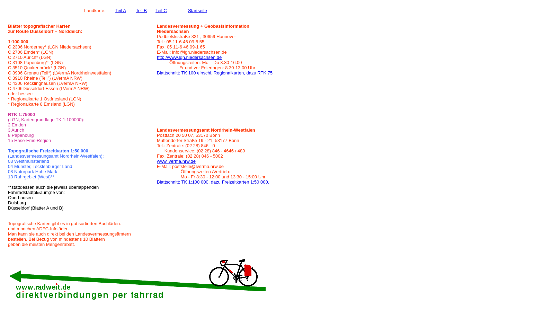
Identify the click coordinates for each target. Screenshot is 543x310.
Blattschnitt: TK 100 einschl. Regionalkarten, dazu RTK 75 (215, 73)
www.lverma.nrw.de (176, 161)
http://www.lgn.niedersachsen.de (189, 57)
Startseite (197, 10)
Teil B (141, 10)
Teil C (161, 10)
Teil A (120, 10)
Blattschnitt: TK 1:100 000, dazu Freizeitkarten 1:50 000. (213, 182)
